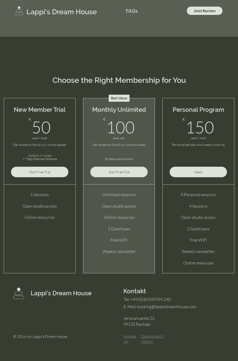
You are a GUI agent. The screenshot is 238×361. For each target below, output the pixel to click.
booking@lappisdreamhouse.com (166, 306)
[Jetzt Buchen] (205, 10)
